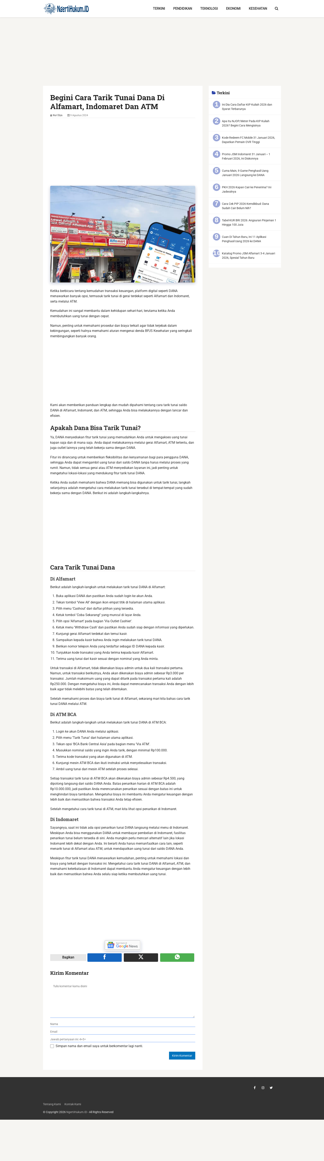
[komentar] (122, 999)
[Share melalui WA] (177, 957)
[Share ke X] (141, 957)
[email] (122, 1032)
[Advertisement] (162, 55)
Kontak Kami (72, 1104)
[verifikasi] (122, 1039)
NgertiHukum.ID (76, 1112)
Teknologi (209, 9)
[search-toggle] (276, 9)
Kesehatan (258, 9)
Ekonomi (233, 9)
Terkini (159, 9)
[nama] (122, 1024)
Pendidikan (182, 9)
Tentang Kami (52, 1104)
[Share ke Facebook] (104, 957)
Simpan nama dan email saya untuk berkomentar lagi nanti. (99, 1046)
